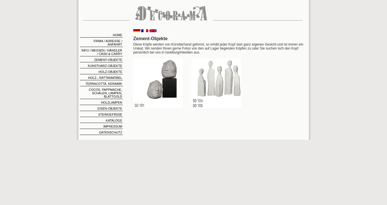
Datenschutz (110, 132)
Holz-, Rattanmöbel (105, 77)
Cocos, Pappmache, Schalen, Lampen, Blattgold (105, 93)
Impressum (112, 126)
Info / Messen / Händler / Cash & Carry (101, 52)
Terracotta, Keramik (104, 83)
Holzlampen (111, 102)
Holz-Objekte (110, 71)
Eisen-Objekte (109, 108)
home (117, 35)
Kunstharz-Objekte (105, 65)
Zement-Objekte (108, 60)
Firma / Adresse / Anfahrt (107, 42)
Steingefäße (110, 114)
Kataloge (114, 120)
